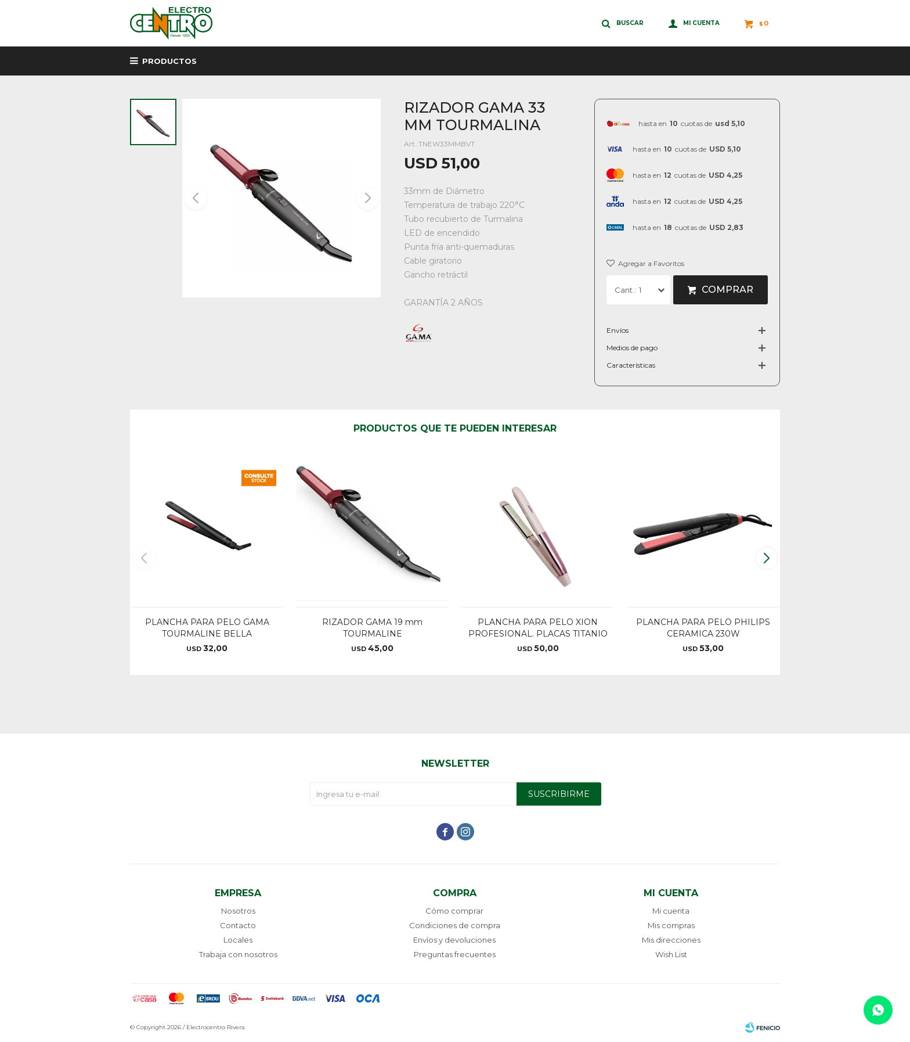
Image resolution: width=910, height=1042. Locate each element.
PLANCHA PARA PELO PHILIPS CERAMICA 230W (703, 628)
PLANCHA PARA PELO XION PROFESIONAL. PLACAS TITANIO (538, 628)
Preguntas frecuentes (455, 954)
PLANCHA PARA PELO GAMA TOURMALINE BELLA (207, 628)
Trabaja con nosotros (238, 954)
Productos (169, 61)
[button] (367, 198)
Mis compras (671, 925)
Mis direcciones (671, 939)
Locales (237, 939)
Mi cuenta (670, 910)
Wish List (671, 954)
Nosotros (238, 910)
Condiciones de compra (454, 925)
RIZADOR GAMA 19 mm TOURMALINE (372, 628)
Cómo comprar (454, 910)
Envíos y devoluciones (454, 939)
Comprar (727, 289)
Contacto (238, 925)
